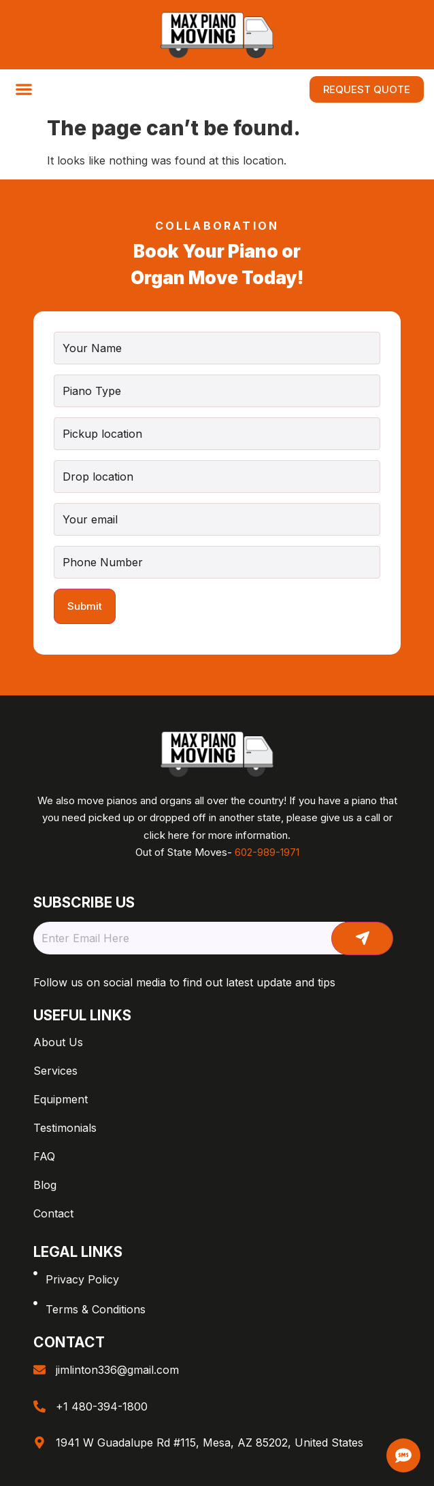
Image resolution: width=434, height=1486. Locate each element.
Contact (53, 1213)
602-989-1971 (267, 852)
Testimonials (65, 1128)
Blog (44, 1185)
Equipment (60, 1099)
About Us (58, 1042)
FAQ (44, 1156)
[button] (23, 89)
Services (55, 1070)
